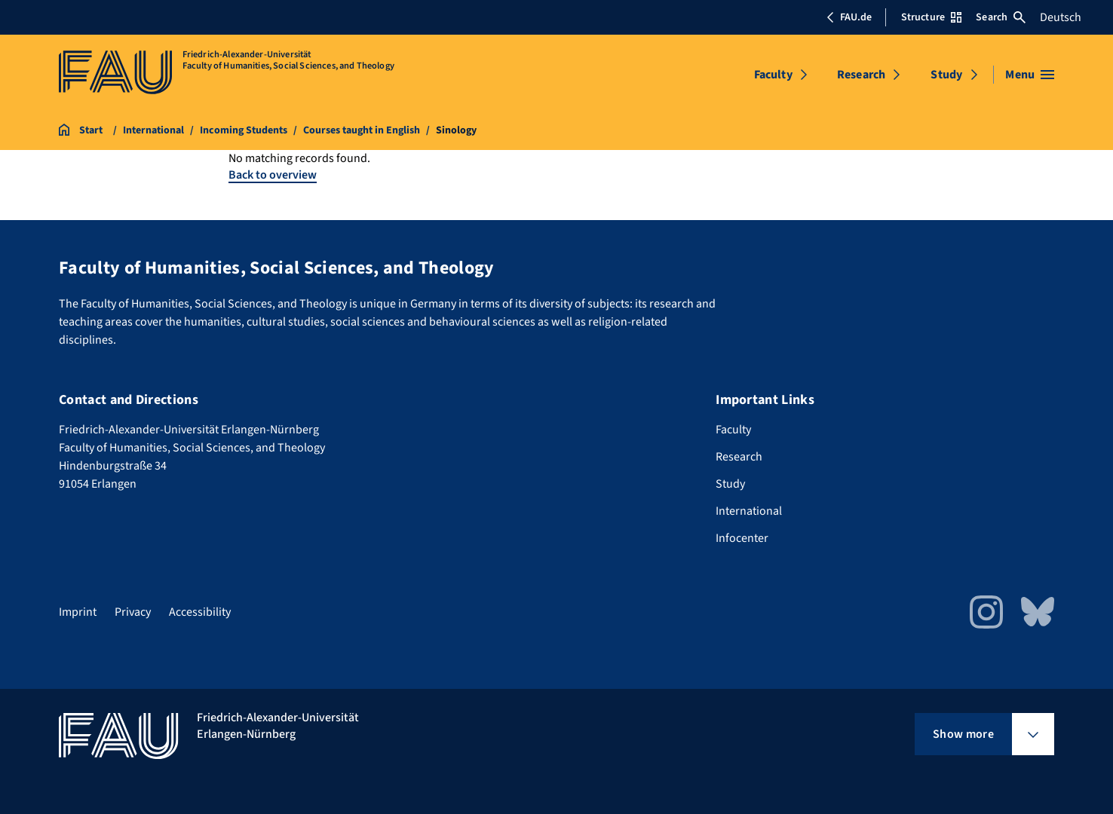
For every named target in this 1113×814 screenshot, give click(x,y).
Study (946, 74)
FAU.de (849, 17)
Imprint (78, 612)
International (749, 511)
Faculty (773, 74)
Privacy (133, 612)
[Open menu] (1029, 74)
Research (861, 74)
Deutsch (1060, 17)
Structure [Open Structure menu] (931, 17)
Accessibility (200, 612)
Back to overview (272, 175)
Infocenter (742, 538)
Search (1001, 17)
